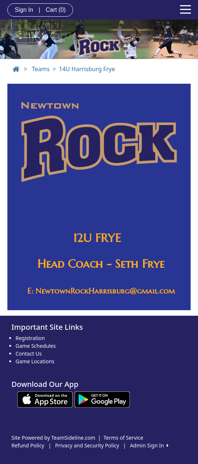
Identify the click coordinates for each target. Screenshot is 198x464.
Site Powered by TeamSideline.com (53, 437)
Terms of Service (123, 437)
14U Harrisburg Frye (87, 69)
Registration (30, 338)
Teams (40, 69)
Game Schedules (35, 345)
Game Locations (35, 361)
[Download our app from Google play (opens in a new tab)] (102, 398)
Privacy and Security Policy (87, 445)
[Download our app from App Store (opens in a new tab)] (45, 398)
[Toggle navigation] (185, 9)
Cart (56, 10)
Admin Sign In (149, 445)
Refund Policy (27, 445)
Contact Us (28, 353)
